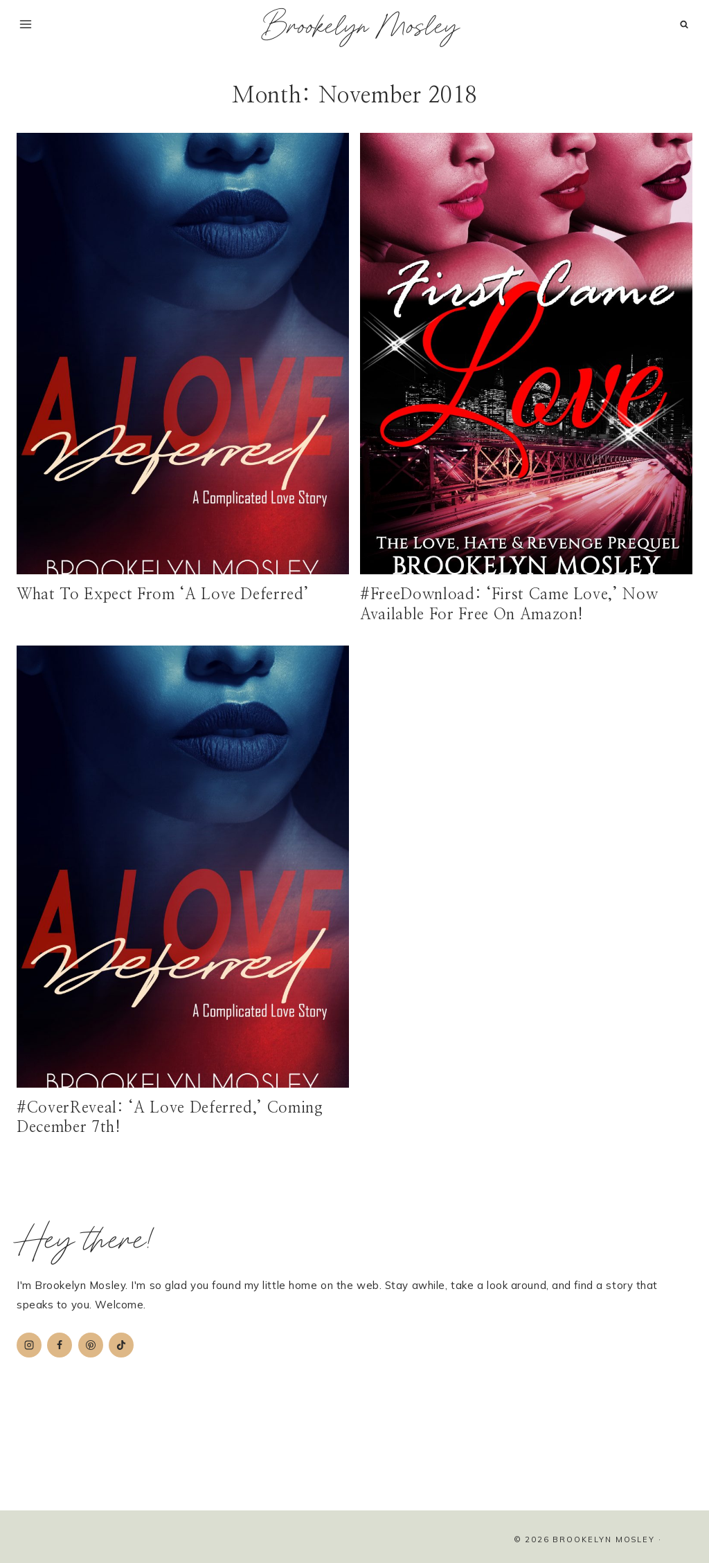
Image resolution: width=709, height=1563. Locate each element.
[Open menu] (26, 24)
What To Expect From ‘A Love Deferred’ (163, 594)
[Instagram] (29, 1345)
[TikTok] (121, 1345)
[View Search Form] (684, 25)
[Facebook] (59, 1345)
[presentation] (183, 353)
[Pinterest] (90, 1345)
